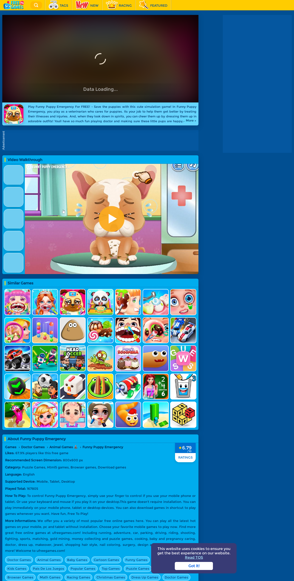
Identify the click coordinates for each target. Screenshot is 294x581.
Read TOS (194, 557)
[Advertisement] (101, 140)
